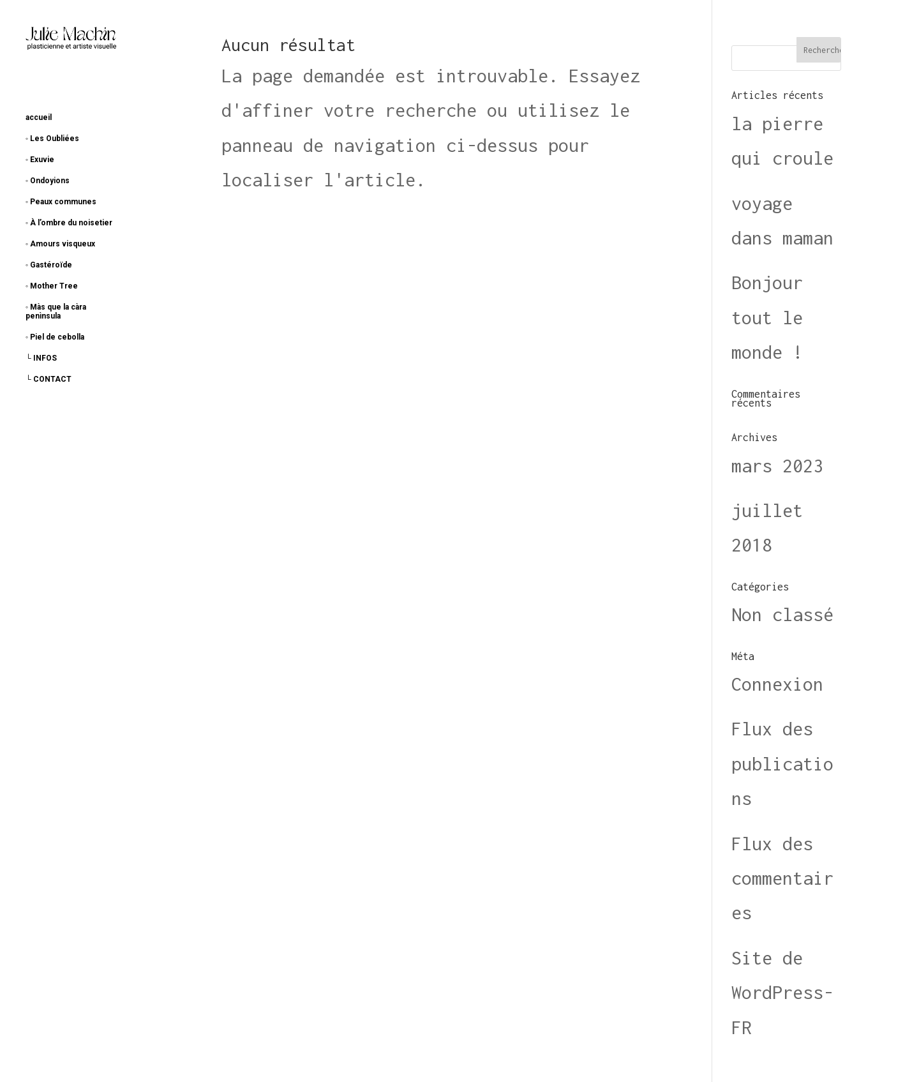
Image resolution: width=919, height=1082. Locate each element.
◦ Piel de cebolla (55, 337)
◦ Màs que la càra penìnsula (56, 311)
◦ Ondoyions (48, 180)
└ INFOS (41, 358)
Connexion (777, 684)
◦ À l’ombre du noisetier (69, 222)
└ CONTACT (48, 379)
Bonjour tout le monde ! (767, 317)
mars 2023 (777, 465)
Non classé (782, 614)
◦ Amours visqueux (60, 243)
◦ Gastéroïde (49, 264)
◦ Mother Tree (52, 286)
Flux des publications (782, 763)
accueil (39, 117)
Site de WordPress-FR (782, 992)
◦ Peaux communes (61, 201)
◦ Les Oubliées (52, 138)
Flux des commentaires (782, 878)
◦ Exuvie (40, 159)
